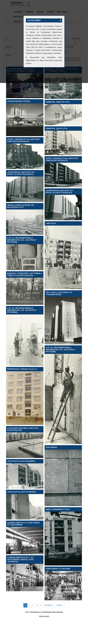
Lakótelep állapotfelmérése (21, 492)
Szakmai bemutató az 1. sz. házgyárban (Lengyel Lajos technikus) (20, 560)
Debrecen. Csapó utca (56, 128)
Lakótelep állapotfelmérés (21, 461)
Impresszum (44, 616)
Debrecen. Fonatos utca (58, 102)
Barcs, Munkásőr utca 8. (58, 509)
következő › (49, 605)
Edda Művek (51, 447)
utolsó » (60, 605)
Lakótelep (51, 223)
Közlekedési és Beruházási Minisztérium (46, 612)
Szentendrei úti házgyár (58, 569)
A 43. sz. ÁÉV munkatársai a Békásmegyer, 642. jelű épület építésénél (22, 310)
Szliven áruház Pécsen (18, 101)
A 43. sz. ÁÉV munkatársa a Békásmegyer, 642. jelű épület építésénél (22, 240)
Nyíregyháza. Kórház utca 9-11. (22, 369)
